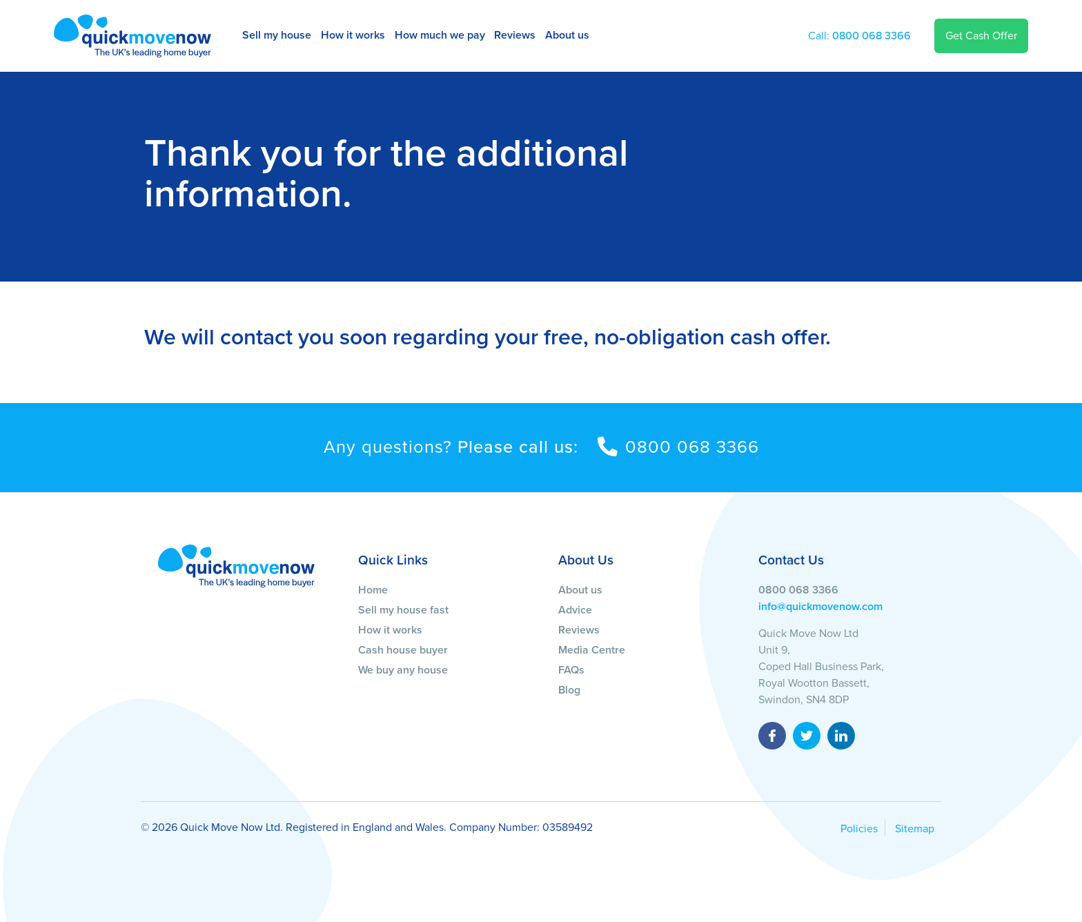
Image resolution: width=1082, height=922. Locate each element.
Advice (575, 610)
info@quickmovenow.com (820, 607)
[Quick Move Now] (236, 565)
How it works (353, 35)
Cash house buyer (403, 650)
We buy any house (403, 670)
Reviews (514, 35)
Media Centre (591, 650)
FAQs (571, 670)
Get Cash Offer (981, 36)
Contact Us (791, 560)
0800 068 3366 (859, 36)
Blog (569, 690)
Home (373, 590)
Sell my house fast (403, 610)
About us (567, 35)
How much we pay (440, 35)
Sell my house (276, 35)
